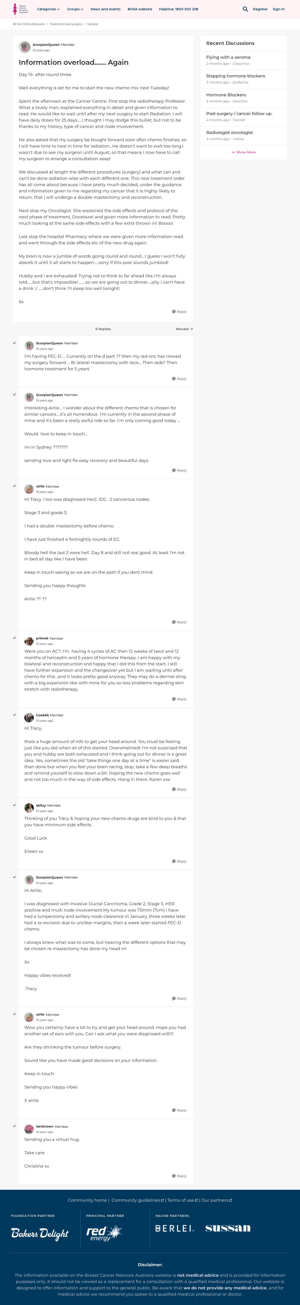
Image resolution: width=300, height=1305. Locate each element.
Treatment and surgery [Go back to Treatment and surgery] (66, 24)
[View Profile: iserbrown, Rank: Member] (29, 1129)
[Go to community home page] (20, 9)
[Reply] (179, 312)
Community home (87, 1200)
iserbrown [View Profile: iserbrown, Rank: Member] (44, 1126)
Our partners (214, 1200)
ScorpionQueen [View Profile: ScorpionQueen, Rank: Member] (46, 45)
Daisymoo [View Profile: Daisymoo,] (241, 63)
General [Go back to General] (92, 24)
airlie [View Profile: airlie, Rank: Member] (40, 486)
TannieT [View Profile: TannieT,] (239, 120)
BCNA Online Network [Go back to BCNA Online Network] (29, 24)
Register (260, 9)
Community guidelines (136, 1200)
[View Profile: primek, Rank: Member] (29, 641)
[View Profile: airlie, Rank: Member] (29, 489)
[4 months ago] (217, 120)
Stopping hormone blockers (235, 76)
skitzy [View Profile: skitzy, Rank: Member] (41, 805)
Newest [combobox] (184, 329)
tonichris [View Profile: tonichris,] (240, 101)
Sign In (279, 9)
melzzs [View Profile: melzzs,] (238, 139)
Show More (244, 152)
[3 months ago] (217, 82)
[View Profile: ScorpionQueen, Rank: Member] (24, 47)
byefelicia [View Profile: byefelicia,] (240, 82)
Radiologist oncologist (229, 132)
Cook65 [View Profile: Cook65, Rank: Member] (42, 715)
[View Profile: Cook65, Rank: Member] (29, 717)
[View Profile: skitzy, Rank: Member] (29, 808)
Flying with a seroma (228, 57)
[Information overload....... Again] (44, 349)
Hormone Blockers (226, 94)
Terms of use (180, 1200)
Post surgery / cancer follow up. (239, 113)
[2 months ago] (217, 63)
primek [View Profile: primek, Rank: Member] (42, 638)
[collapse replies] (14, 343)
